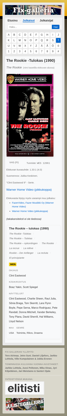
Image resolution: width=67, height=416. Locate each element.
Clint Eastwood (17, 275)
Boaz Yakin (15, 287)
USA (11, 332)
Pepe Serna (23, 307)
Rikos (30, 332)
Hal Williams (46, 316)
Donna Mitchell (27, 312)
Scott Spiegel (30, 287)
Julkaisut (29, 20)
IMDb (13, 264)
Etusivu (13, 20)
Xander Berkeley (46, 312)
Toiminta (20, 332)
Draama (38, 332)
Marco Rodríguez (41, 307)
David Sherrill (30, 316)
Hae (55, 27)
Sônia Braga (16, 303)
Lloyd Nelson (16, 321)
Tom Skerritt (31, 303)
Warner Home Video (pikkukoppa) (29, 189)
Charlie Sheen (35, 298)
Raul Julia (50, 298)
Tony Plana (15, 316)
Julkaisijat (46, 20)
